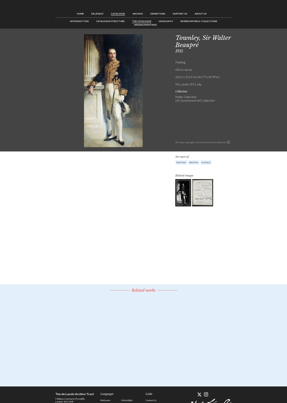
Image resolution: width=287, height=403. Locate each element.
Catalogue (118, 13)
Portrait (181, 162)
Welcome (105, 400)
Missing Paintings (145, 24)
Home (80, 13)
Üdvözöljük (127, 400)
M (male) (206, 162)
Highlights (166, 21)
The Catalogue (141, 21)
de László (97, 13)
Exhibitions (157, 13)
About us (201, 13)
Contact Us (151, 400)
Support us (180, 13)
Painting (193, 162)
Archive (138, 13)
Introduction (79, 21)
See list (244, 37)
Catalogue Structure (110, 21)
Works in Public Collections (198, 21)
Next (250, 37)
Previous (238, 37)
